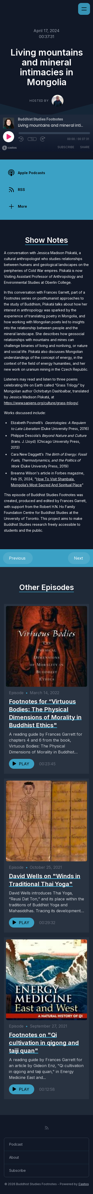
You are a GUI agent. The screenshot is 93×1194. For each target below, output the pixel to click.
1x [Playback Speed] (32, 139)
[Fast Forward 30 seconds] (43, 139)
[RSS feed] (47, 1128)
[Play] (8, 136)
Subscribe (66, 147)
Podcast (16, 1144)
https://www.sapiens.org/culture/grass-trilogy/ (41, 403)
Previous (18, 558)
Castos (83, 1184)
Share (85, 147)
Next (79, 558)
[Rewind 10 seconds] (21, 139)
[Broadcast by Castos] (9, 147)
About (14, 1157)
